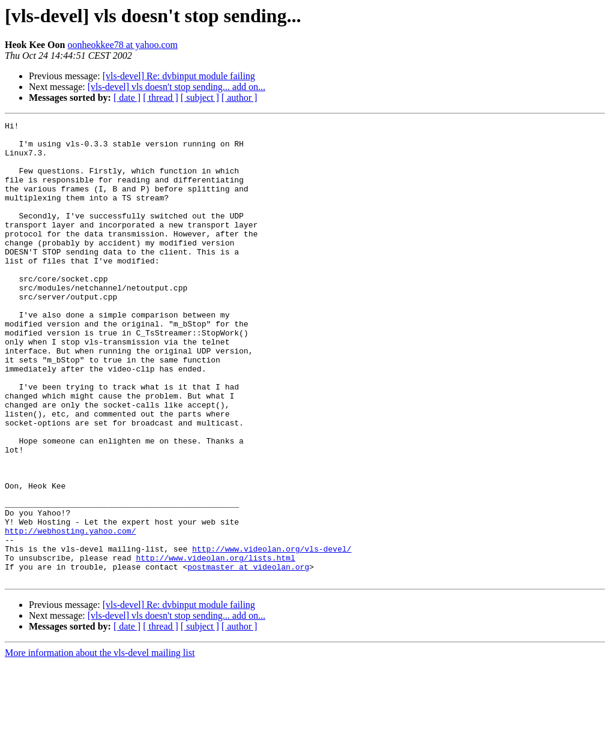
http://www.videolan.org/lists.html (215, 645)
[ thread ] (160, 97)
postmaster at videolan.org (248, 656)
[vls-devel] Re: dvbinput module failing (179, 76)
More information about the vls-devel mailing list (100, 744)
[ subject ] (200, 97)
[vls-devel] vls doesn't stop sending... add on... (176, 87)
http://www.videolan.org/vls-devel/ (271, 635)
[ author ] (240, 97)
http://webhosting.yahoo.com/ (70, 613)
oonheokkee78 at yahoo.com (122, 45)
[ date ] (126, 97)
